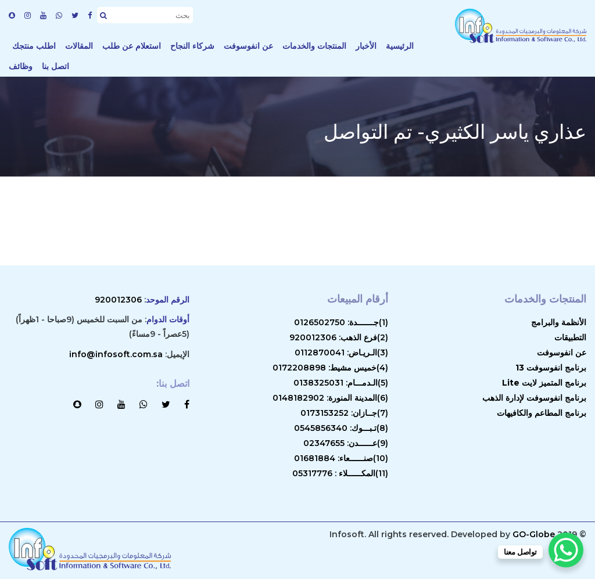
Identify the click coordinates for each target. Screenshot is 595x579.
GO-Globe (533, 534)
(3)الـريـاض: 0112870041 (341, 352)
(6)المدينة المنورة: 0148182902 (330, 398)
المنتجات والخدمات (314, 46)
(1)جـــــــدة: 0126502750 (341, 322)
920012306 (118, 299)
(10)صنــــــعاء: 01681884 (341, 458)
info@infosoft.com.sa (116, 354)
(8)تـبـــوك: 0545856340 (341, 428)
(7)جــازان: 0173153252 (344, 413)
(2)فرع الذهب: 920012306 (338, 337)
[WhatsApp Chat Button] (566, 550)
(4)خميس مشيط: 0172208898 (330, 367)
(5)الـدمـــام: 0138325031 (340, 382)
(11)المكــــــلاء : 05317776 (340, 473)
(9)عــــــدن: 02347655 (345, 443)
